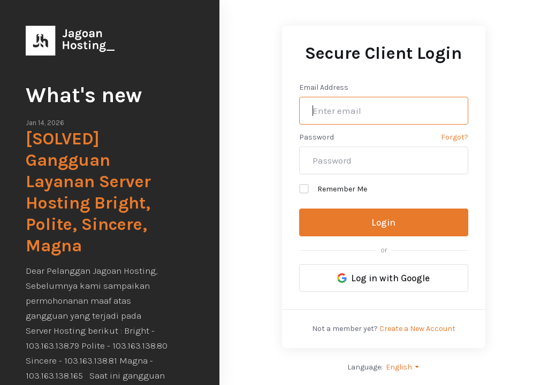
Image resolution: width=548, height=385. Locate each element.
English (403, 367)
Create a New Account (417, 328)
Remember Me (333, 189)
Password (316, 137)
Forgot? (454, 137)
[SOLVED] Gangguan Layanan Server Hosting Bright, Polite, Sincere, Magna (88, 192)
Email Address (323, 87)
